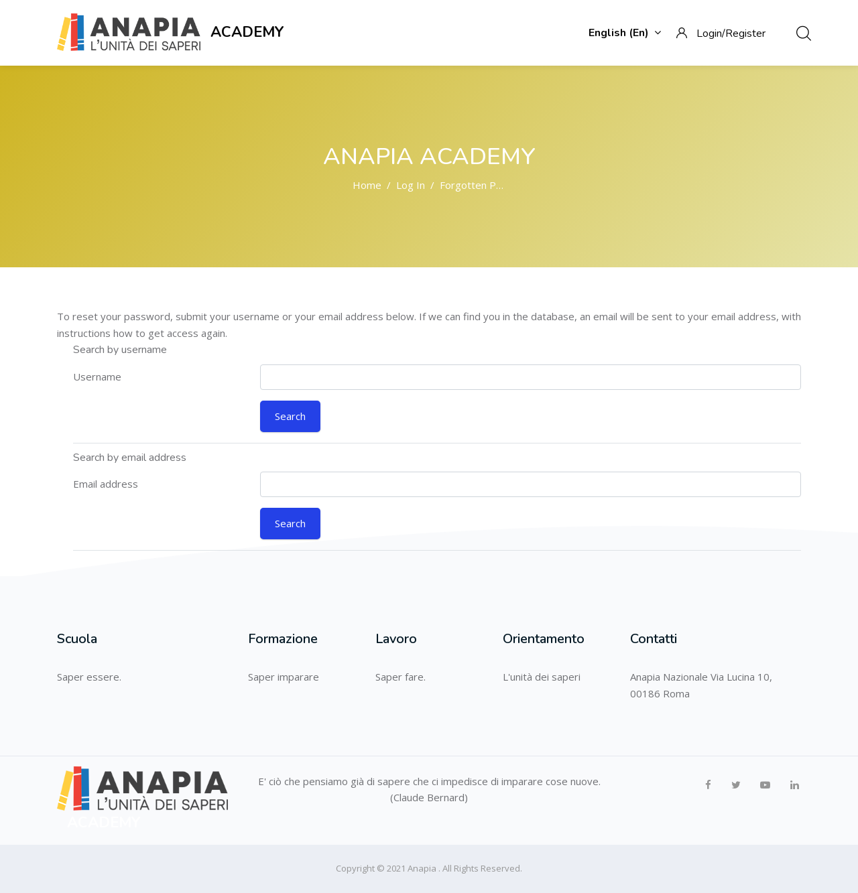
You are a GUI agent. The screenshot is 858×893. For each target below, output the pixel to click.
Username (97, 376)
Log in (410, 185)
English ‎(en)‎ (625, 32)
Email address (105, 483)
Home (367, 185)
